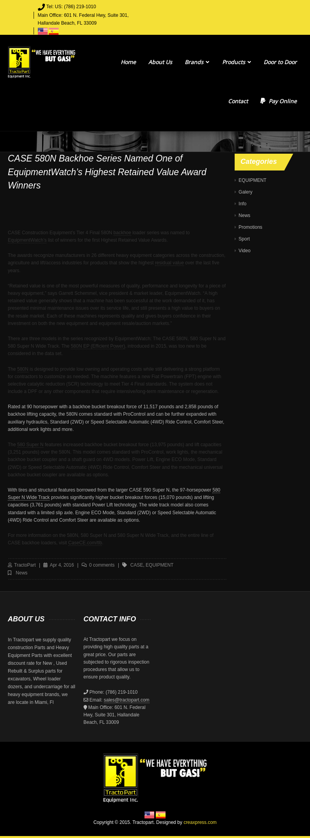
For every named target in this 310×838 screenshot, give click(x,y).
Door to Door (280, 62)
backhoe (122, 232)
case (136, 565)
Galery (245, 192)
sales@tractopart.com (127, 700)
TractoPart (25, 565)
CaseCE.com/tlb (85, 543)
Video (244, 250)
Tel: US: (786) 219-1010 (71, 6)
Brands (197, 62)
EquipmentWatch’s (27, 240)
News (21, 573)
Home (128, 62)
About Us (160, 62)
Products (236, 62)
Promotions (250, 227)
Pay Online (278, 101)
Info (242, 203)
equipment (159, 565)
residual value (169, 263)
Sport (244, 239)
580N (23, 369)
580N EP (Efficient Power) (98, 346)
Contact (238, 101)
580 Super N (30, 444)
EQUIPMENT (252, 180)
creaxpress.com (200, 822)
